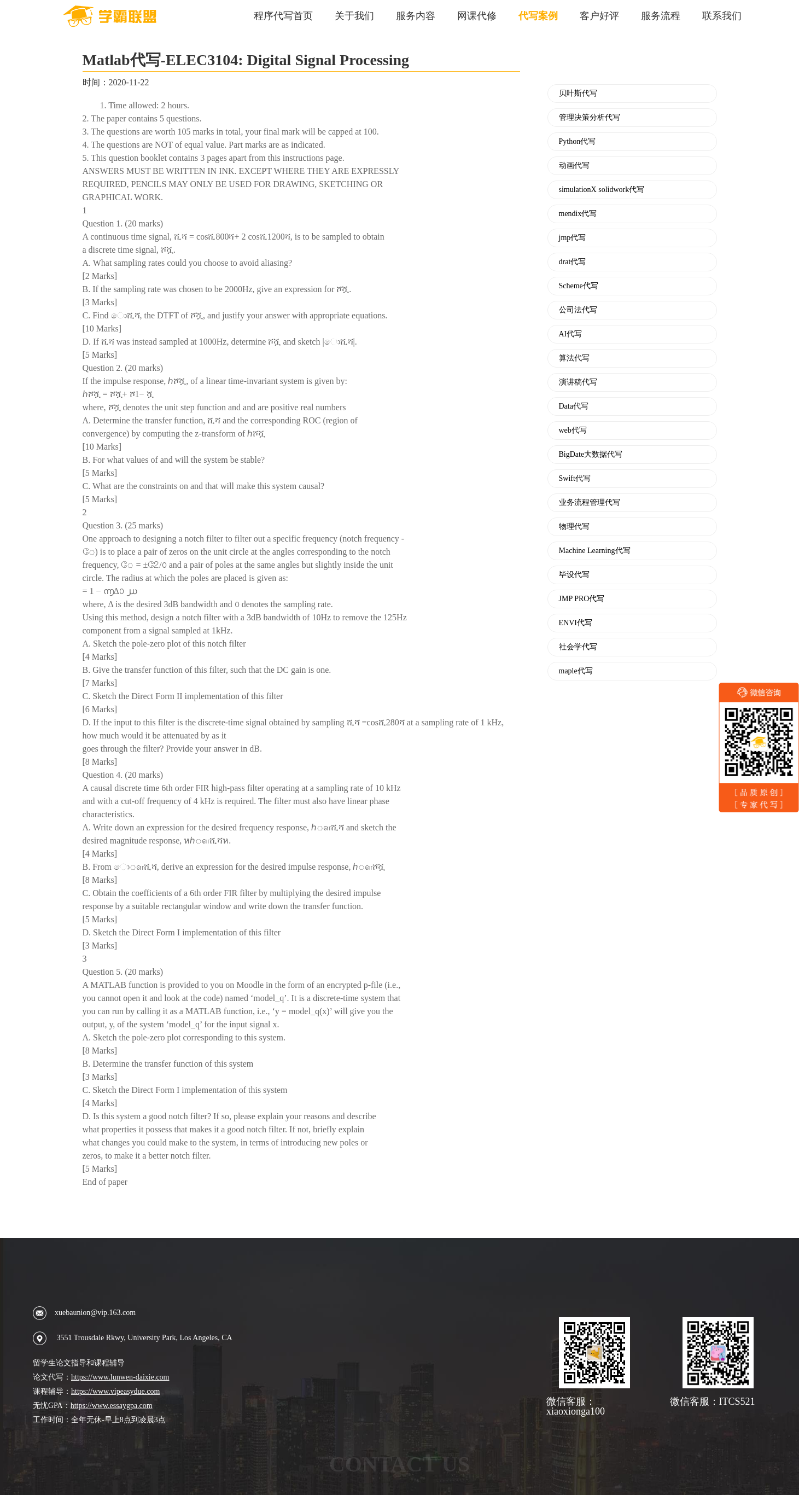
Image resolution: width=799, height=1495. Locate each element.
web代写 (573, 430)
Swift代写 (575, 478)
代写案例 (538, 15)
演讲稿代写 (578, 382)
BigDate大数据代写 (591, 454)
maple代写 (576, 671)
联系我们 (722, 15)
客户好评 (599, 15)
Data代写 (573, 406)
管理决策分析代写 (589, 117)
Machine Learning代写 (595, 551)
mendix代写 (578, 214)
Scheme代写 (578, 286)
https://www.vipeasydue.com (115, 1391)
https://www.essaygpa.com (112, 1405)
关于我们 (354, 15)
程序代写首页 (283, 15)
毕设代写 (574, 575)
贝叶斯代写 (578, 93)
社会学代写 (578, 647)
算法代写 (574, 358)
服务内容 (415, 15)
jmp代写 (572, 238)
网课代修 (477, 15)
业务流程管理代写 (589, 503)
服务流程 (660, 15)
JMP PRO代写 (582, 599)
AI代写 (570, 334)
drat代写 (572, 262)
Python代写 (577, 142)
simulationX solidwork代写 (602, 190)
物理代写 (574, 527)
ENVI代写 (575, 623)
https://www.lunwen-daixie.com (120, 1377)
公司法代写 (578, 310)
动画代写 (574, 166)
